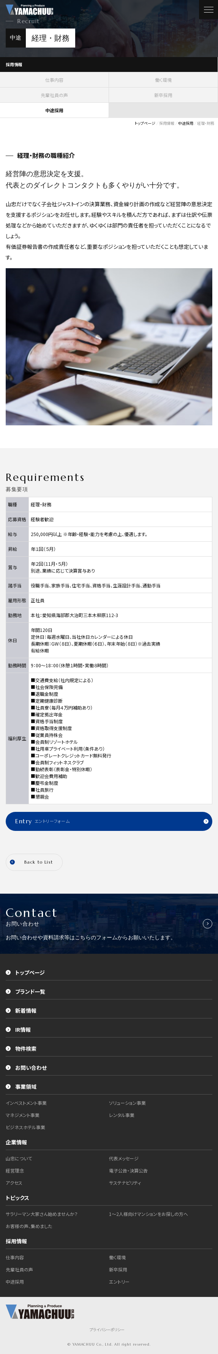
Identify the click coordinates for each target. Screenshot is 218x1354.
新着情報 (21, 1010)
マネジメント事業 (22, 1115)
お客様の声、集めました (29, 1226)
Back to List (31, 862)
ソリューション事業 (127, 1102)
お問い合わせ (26, 1067)
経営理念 (15, 1170)
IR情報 (18, 1029)
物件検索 (21, 1048)
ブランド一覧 (25, 991)
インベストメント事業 (26, 1102)
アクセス (14, 1182)
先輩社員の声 (54, 95)
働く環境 (163, 79)
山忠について (19, 1158)
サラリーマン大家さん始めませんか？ (42, 1214)
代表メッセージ (124, 1158)
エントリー (119, 1281)
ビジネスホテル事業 (25, 1127)
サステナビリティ (125, 1182)
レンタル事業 (121, 1115)
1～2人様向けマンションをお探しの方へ (148, 1214)
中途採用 (15, 1281)
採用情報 (14, 64)
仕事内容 (54, 79)
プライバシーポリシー (107, 1329)
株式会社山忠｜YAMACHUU (29, 10)
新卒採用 (163, 95)
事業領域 (21, 1086)
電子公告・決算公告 (128, 1170)
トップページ (25, 972)
